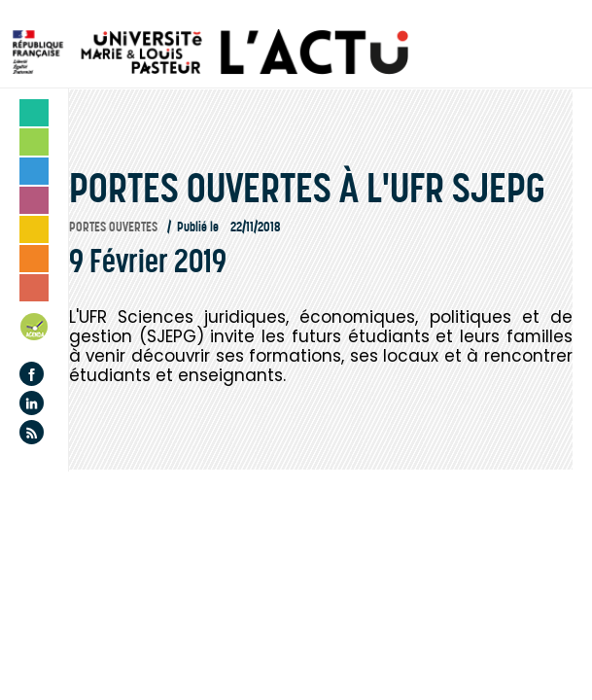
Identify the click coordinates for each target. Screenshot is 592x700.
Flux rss (31, 432)
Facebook (31, 374)
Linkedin (31, 403)
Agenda (35, 330)
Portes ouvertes (113, 227)
